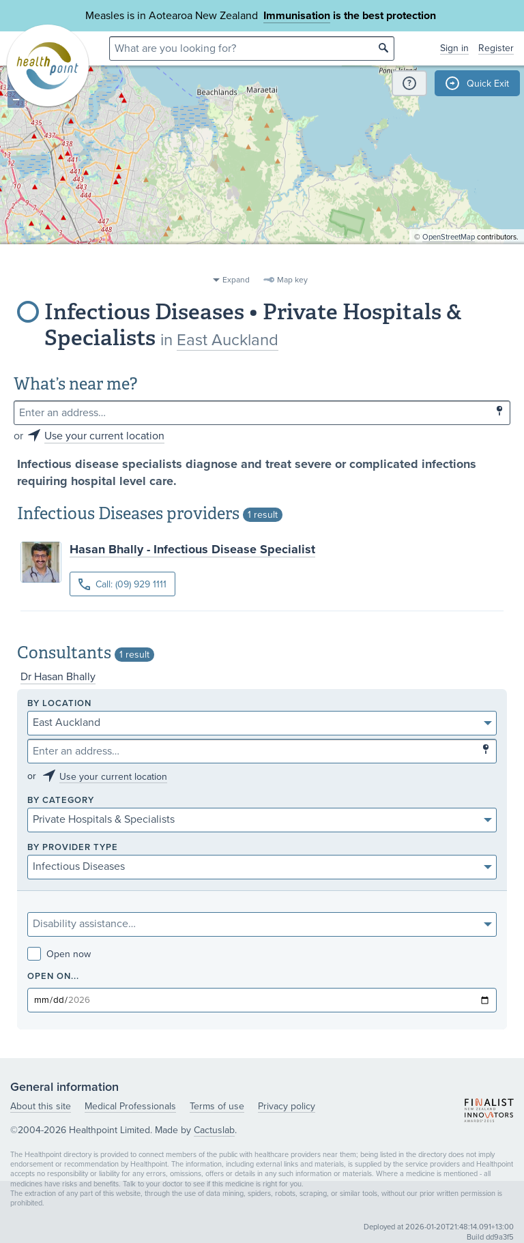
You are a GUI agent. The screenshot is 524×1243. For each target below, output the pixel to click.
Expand (236, 279)
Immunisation (296, 16)
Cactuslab (214, 1130)
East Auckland (227, 340)
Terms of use (217, 1106)
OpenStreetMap (448, 263)
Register (496, 48)
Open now (59, 954)
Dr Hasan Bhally (58, 677)
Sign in (454, 48)
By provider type (72, 847)
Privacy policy (286, 1106)
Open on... (53, 976)
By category (60, 800)
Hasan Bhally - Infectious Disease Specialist (192, 549)
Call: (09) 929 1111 (122, 584)
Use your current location (104, 436)
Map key (292, 279)
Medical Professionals (130, 1106)
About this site (40, 1106)
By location (59, 703)
